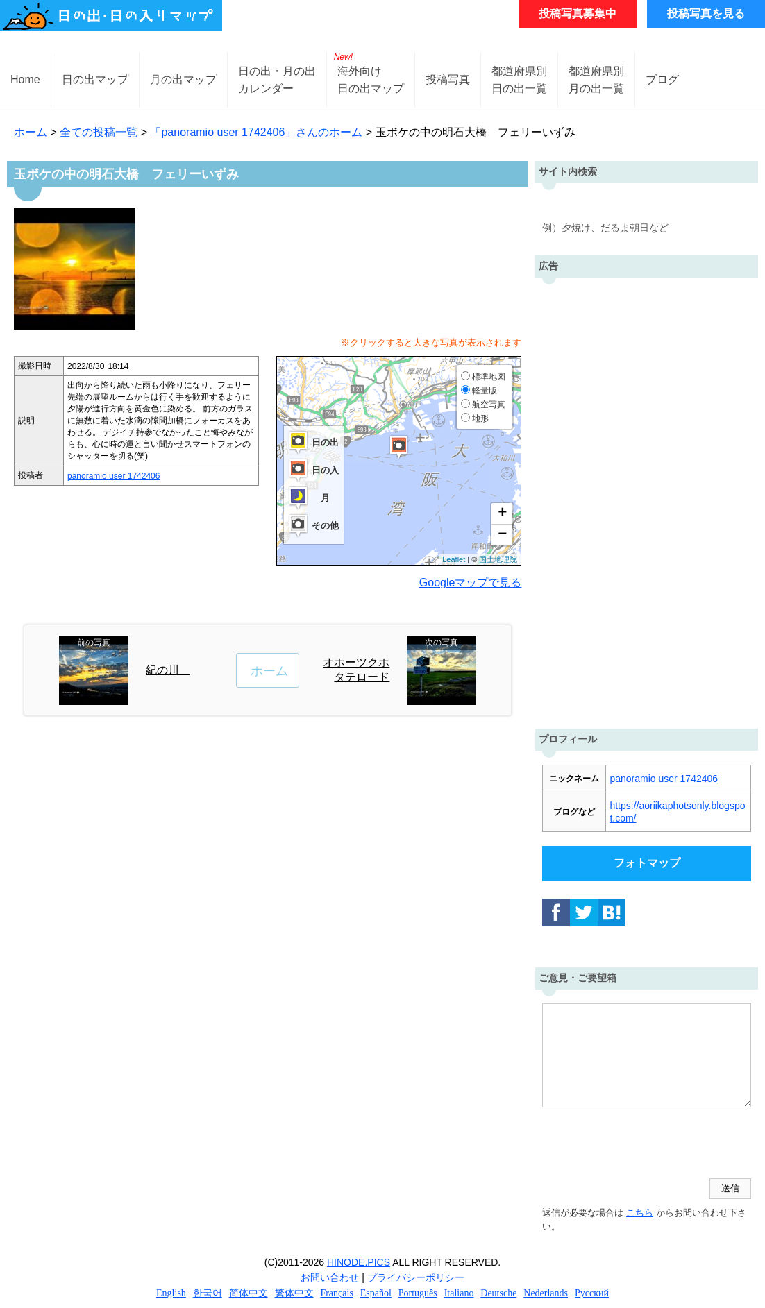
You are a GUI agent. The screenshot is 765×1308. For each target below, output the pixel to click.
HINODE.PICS (358, 1262)
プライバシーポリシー (415, 1277)
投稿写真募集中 (577, 13)
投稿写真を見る (706, 13)
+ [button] (502, 513)
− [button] (502, 535)
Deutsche (498, 1293)
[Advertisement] (647, 499)
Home (25, 79)
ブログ (662, 79)
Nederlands (545, 1293)
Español (376, 1293)
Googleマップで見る (470, 582)
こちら (639, 1212)
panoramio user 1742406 (113, 476)
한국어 (207, 1293)
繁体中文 (294, 1293)
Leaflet (453, 559)
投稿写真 (448, 79)
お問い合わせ (330, 1277)
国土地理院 (498, 559)
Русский (592, 1293)
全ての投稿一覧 (98, 132)
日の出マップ (95, 79)
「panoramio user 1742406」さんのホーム (256, 132)
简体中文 (248, 1293)
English (171, 1293)
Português (417, 1293)
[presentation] (647, 1144)
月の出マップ (183, 79)
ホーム (30, 132)
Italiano (459, 1293)
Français (336, 1293)
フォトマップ (647, 863)
